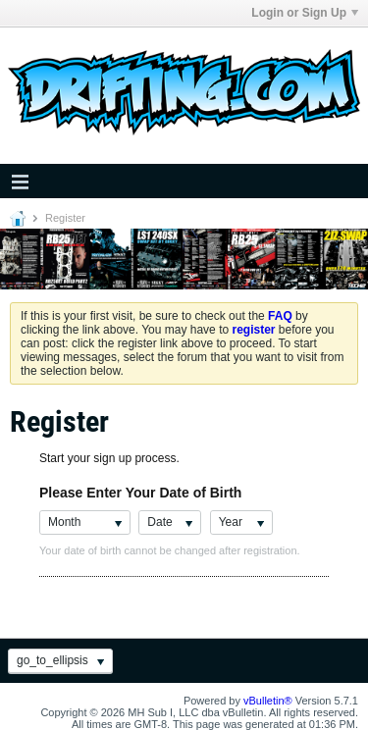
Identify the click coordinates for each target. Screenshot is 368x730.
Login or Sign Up (304, 13)
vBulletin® (267, 700)
